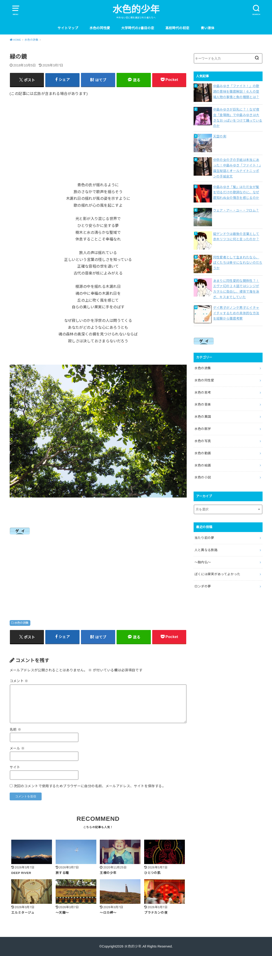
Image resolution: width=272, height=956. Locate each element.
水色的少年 (136, 9)
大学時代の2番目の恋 (137, 28)
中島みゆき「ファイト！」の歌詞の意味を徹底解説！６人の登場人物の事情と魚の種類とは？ (236, 91)
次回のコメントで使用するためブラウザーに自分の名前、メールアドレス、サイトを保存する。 (90, 786)
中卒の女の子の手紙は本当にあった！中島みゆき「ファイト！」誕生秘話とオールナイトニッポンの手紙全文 (237, 168)
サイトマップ (67, 28)
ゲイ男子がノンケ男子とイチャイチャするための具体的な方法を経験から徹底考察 (236, 313)
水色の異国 (203, 416)
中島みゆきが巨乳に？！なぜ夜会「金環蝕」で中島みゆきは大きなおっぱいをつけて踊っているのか (237, 118)
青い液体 (208, 28)
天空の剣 (219, 136)
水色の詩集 (21, 622)
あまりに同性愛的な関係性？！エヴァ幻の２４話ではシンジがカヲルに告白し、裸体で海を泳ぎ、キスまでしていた (236, 289)
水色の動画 (203, 453)
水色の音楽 (203, 404)
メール (17, 748)
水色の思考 (203, 392)
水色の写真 (203, 441)
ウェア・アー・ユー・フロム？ (236, 210)
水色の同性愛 (99, 28)
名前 (15, 729)
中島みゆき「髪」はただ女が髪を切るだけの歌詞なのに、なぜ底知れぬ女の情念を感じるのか (236, 192)
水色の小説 (203, 477)
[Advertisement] (98, 136)
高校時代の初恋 (177, 28)
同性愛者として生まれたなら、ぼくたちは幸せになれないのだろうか (237, 262)
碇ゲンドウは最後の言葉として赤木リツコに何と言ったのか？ (236, 236)
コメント (19, 681)
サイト (15, 767)
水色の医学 (203, 429)
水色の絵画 (203, 465)
